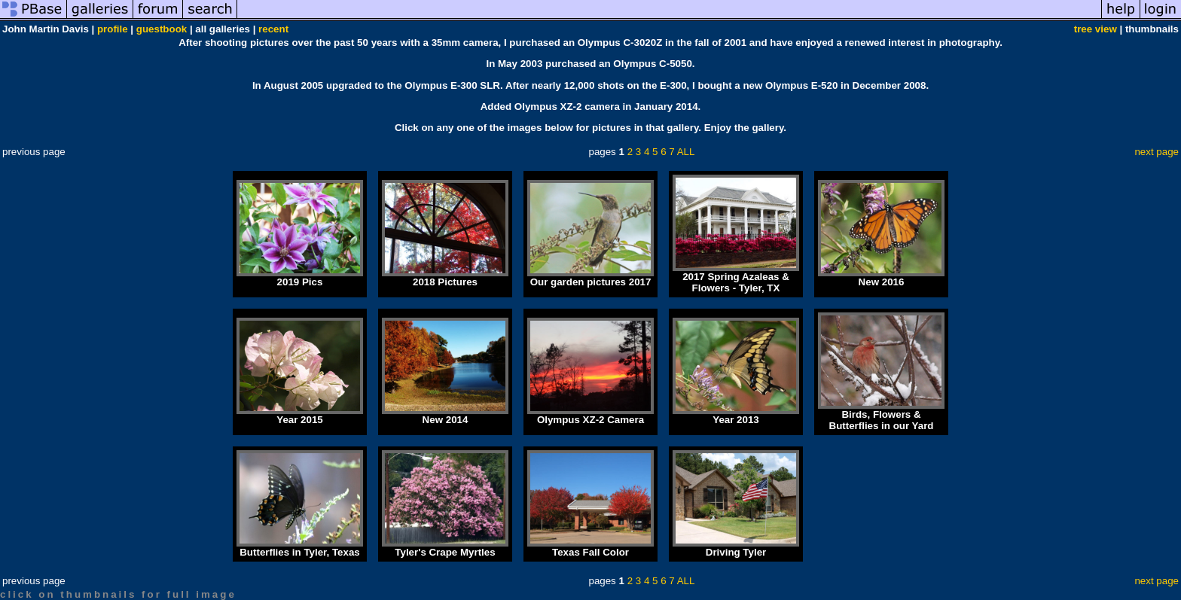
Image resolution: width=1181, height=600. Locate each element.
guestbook (161, 29)
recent (273, 29)
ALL (686, 151)
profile (112, 29)
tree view (1095, 29)
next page (1156, 151)
